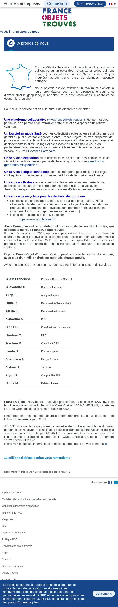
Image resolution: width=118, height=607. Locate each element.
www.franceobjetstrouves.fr (66, 119)
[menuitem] (110, 4)
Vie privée (7, 519)
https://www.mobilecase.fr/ (36, 219)
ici (106, 443)
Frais (5, 552)
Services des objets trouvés (17, 546)
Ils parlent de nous (12, 512)
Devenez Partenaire (42, 151)
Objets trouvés (10, 572)
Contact (6, 559)
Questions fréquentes (13, 532)
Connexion (57, 3)
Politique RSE (9, 539)
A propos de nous (26, 31)
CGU (5, 526)
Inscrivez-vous (90, 3)
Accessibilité (9, 579)
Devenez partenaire (13, 566)
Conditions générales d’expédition (20, 506)
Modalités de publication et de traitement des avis (29, 499)
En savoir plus (28, 602)
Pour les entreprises (21, 3)
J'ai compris (104, 593)
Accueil (5, 31)
